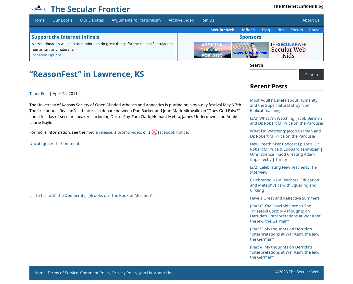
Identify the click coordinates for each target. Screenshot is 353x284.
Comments (71, 143)
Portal (314, 30)
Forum (297, 30)
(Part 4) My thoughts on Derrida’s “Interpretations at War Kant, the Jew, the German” (284, 252)
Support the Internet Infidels (65, 37)
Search (256, 65)
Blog (266, 30)
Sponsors (250, 37)
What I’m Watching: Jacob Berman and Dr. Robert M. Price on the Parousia (285, 133)
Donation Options (47, 55)
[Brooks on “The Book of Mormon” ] (123, 195)
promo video (129, 132)
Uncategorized (43, 143)
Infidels (249, 30)
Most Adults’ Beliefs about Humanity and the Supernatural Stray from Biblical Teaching (283, 105)
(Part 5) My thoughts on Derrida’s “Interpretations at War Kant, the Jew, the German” (284, 234)
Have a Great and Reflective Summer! (284, 198)
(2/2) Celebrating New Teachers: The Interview (283, 170)
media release (99, 132)
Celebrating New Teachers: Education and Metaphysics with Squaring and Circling (284, 185)
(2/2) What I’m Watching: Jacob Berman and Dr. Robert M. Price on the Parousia (286, 121)
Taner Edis (39, 93)
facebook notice (173, 132)
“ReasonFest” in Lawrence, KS (86, 74)
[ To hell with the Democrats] (58, 195)
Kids (280, 30)
